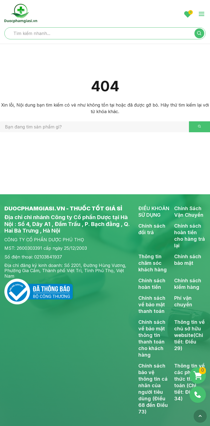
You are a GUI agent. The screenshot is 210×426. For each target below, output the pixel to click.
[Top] (200, 416)
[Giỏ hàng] (197, 375)
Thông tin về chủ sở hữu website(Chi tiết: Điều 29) (189, 335)
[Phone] (197, 394)
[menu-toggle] (201, 14)
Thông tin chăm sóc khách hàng (152, 263)
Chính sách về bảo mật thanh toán (151, 304)
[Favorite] (187, 14)
